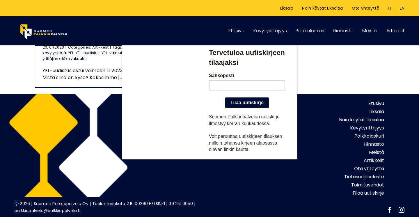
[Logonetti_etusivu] (44, 23)
